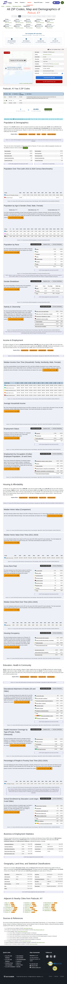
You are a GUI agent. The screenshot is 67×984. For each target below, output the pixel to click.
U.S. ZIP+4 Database (10, 963)
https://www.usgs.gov (26, 937)
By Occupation (50, 347)
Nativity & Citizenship (52, 134)
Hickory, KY (7, 902)
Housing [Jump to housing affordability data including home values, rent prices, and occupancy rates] (38, 16)
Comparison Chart (46, 241)
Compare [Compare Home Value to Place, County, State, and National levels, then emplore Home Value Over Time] (28, 22)
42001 (5, 96)
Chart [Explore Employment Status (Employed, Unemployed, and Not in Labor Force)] (17, 27)
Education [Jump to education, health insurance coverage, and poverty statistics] (44, 16)
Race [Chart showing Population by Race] (9, 22)
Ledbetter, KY (47, 901)
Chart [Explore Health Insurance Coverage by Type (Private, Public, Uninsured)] (38, 22)
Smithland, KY (8, 907)
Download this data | (49, 77)
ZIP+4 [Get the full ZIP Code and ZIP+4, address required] (51, 27)
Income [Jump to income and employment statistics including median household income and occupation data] (34, 16)
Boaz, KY (7, 899)
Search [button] (29, 2)
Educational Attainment (24, 673)
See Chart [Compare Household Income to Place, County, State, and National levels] (18, 22)
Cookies (62, 973)
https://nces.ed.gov (33, 940)
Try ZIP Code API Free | (49, 81)
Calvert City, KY (28, 902)
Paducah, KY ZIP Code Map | (17, 60)
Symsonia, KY (28, 901)
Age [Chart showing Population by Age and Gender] (11, 22)
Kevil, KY (27, 904)
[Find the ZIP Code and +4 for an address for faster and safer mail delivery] (14, 16)
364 (45, 56)
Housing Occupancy (51, 494)
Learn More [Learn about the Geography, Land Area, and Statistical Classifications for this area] (39, 27)
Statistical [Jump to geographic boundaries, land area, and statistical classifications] (49, 16)
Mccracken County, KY (47, 54)
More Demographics (55, 63)
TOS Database (19, 952)
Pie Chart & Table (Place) (57, 241)
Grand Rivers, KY (29, 907)
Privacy (50, 973)
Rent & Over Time (42, 494)
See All (53, 52)
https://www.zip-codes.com (38, 926)
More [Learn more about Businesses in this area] (48, 22)
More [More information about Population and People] (7, 22)
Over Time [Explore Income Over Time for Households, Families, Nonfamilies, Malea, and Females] (21, 22)
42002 (5, 100)
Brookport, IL (28, 899)
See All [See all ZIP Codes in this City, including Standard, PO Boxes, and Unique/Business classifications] (49, 27)
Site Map (18, 963)
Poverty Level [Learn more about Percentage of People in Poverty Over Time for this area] (41, 22)
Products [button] (22, 2)
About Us (18, 959)
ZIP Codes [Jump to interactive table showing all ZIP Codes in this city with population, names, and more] (24, 16)
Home (16, 2)
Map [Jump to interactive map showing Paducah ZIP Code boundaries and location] (19, 16)
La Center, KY (47, 905)
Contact (47, 2)
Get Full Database (48, 109)
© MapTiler (21, 83)
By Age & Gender (32, 134)
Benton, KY (7, 908)
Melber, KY (7, 901)
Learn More (51, 66)
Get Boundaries (27, 68)
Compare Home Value (23, 494)
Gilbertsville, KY (48, 907)
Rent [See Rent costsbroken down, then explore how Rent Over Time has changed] (31, 22)
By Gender (44, 134)
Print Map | (6, 52)
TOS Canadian (19, 954)
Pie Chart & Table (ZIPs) (36, 241)
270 (43, 56)
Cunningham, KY (9, 904)
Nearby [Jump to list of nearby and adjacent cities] (53, 16)
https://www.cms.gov (40, 939)
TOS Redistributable (21, 956)
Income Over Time (24, 347)
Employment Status (42, 347)
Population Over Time (23, 134)
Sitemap (56, 973)
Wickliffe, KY (47, 904)
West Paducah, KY (48, 899)
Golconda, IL (28, 905)
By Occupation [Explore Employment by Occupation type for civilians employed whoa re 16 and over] (21, 27)
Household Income (33, 347)
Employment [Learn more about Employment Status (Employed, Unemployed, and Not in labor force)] (52, 22)
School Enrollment (50, 673)
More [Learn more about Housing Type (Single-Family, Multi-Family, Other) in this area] (7, 27)
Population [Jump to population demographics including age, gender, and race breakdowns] (29, 16)
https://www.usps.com (28, 925)
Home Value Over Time (33, 494)
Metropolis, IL (47, 902)
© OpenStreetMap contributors (27, 83)
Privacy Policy (19, 961)
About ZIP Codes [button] (38, 2)
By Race (38, 134)
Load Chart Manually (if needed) (11, 176)
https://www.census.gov (23, 928)
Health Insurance (34, 673)
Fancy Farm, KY (9, 905)
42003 (5, 102)
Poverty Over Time (42, 673)
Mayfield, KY (28, 908)
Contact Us (19, 958)
